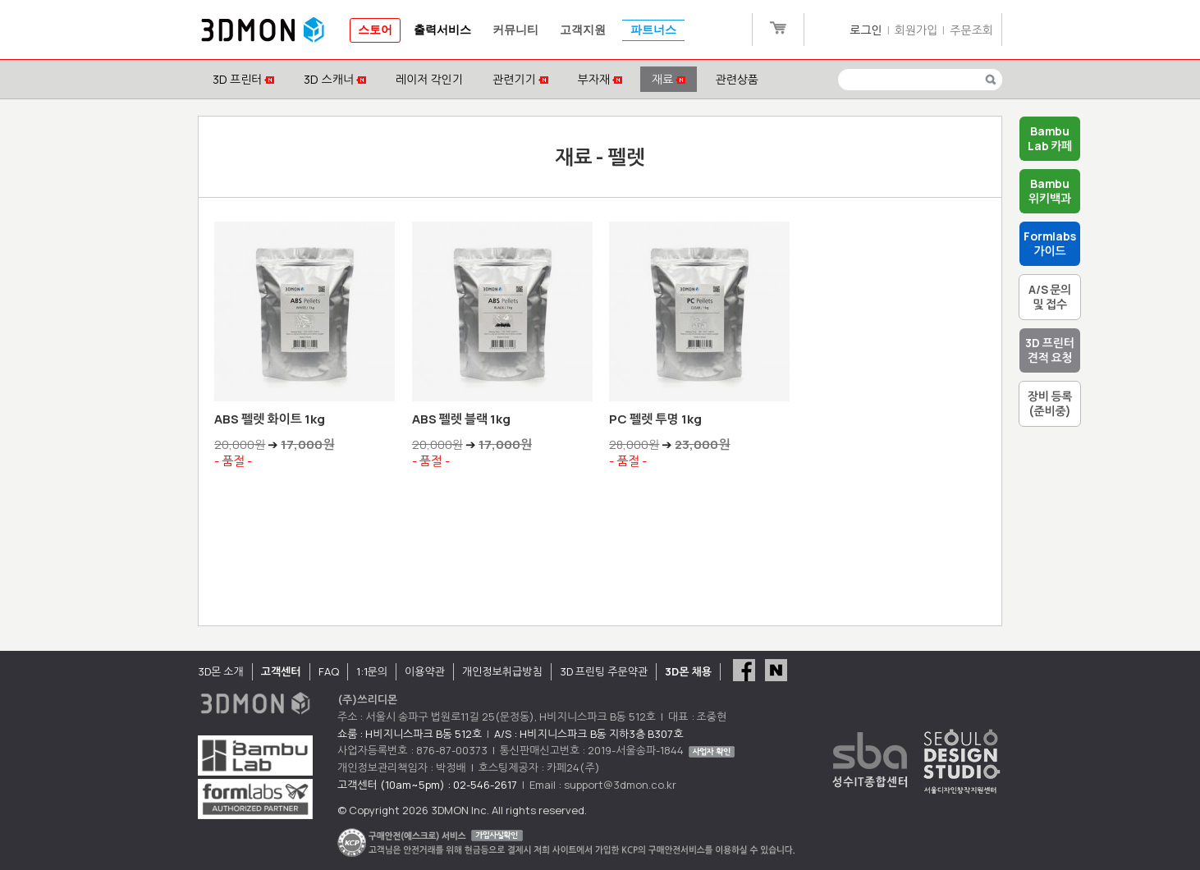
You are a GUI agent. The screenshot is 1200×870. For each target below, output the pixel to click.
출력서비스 (442, 30)
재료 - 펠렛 (599, 156)
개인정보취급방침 (502, 671)
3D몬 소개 (221, 671)
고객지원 (583, 30)
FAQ (328, 671)
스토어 (375, 30)
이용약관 (425, 671)
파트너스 (653, 30)
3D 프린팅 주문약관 (604, 671)
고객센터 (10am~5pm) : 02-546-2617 (427, 784)
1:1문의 (371, 671)
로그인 (866, 30)
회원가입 (916, 30)
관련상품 (736, 79)
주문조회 (971, 30)
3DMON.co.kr (262, 30)
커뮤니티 (515, 30)
